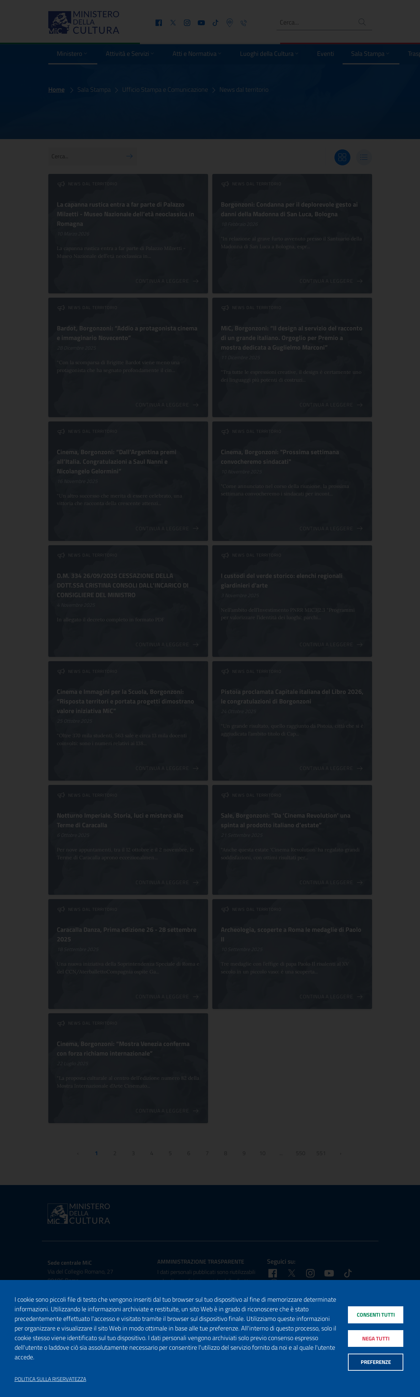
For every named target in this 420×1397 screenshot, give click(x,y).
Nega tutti (375, 1338)
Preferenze (376, 1362)
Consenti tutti (376, 1315)
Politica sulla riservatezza (50, 1379)
